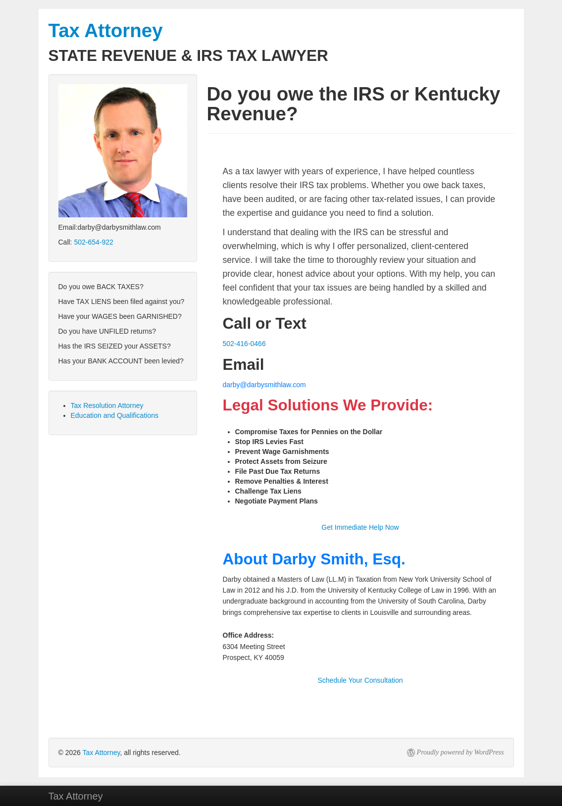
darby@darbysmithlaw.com (264, 385)
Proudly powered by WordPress (460, 752)
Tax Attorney (101, 752)
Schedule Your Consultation (360, 680)
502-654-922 (93, 242)
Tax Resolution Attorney (107, 405)
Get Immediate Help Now (360, 527)
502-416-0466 (244, 344)
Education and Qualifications (114, 415)
